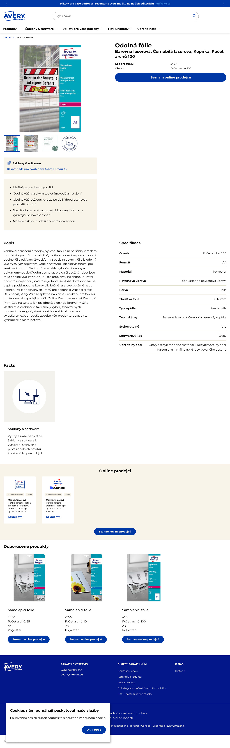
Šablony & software (39, 29)
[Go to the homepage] (14, 17)
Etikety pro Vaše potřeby (81, 29)
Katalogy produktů (130, 676)
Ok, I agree (94, 729)
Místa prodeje (126, 682)
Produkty (10, 29)
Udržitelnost (146, 29)
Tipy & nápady (118, 29)
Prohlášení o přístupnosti (115, 718)
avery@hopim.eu (72, 674)
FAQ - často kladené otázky (135, 694)
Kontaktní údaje (128, 671)
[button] (12, 143)
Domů (7, 37)
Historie (180, 671)
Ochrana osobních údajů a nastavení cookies (115, 713)
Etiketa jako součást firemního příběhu (142, 688)
